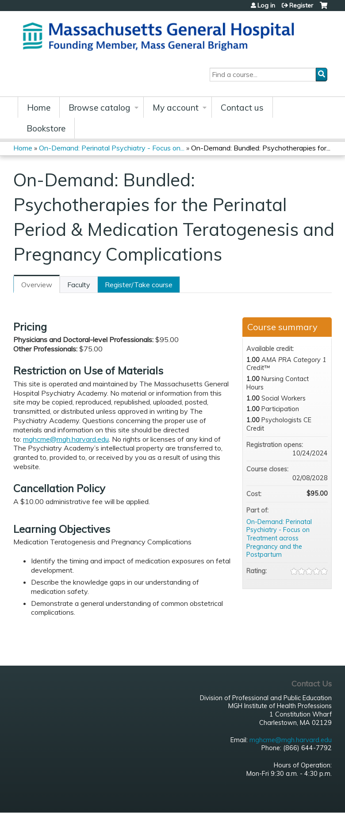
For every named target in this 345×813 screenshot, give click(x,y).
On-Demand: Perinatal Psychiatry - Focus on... (111, 147)
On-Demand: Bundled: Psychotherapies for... (260, 147)
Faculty (78, 284)
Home (38, 107)
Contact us (242, 107)
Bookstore (46, 128)
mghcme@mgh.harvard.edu (66, 439)
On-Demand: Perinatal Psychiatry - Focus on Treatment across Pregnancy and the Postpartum (279, 538)
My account (176, 107)
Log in (266, 5)
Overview (36, 284)
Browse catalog (99, 107)
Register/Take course (138, 284)
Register (301, 5)
